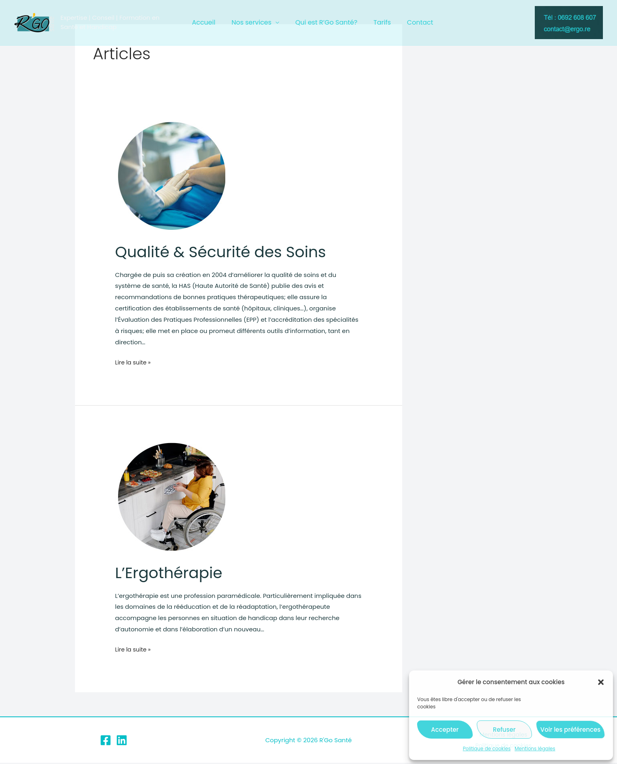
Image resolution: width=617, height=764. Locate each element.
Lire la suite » (134, 362)
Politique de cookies (487, 748)
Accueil (210, 22)
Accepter (445, 729)
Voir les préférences (570, 729)
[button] (601, 682)
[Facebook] (105, 741)
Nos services (254, 22)
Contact (414, 22)
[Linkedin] (121, 741)
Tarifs (379, 22)
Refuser (504, 729)
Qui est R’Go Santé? (326, 22)
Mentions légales (535, 748)
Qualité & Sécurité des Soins (227, 251)
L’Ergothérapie (172, 572)
